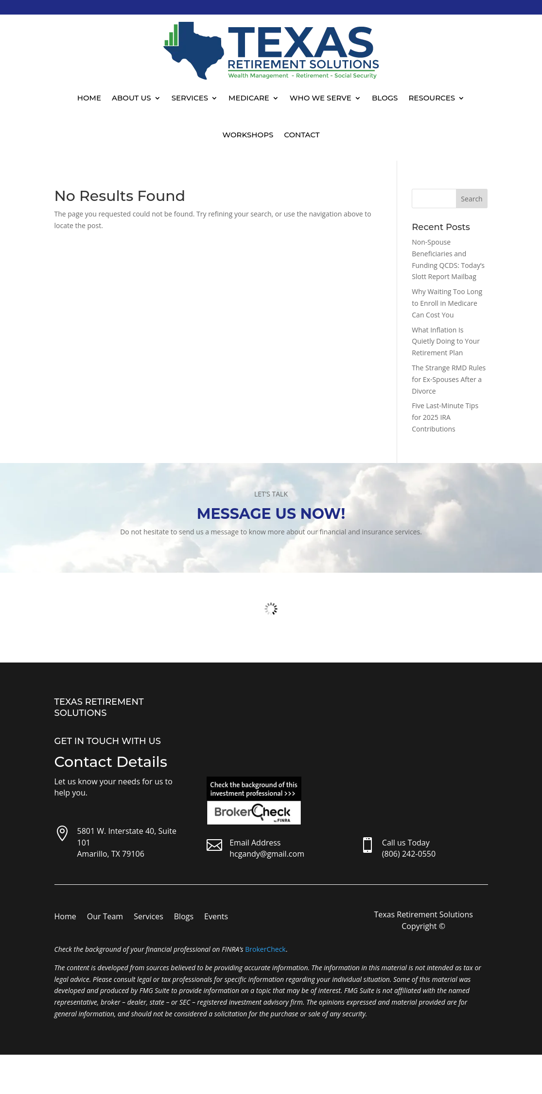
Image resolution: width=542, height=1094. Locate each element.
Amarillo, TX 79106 (110, 853)
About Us (131, 97)
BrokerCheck (265, 949)
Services (190, 97)
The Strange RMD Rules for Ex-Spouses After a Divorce (449, 379)
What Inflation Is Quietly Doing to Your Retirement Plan (446, 341)
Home (89, 97)
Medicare (248, 97)
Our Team (105, 917)
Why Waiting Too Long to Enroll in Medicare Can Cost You (447, 303)
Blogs (385, 97)
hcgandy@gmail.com (266, 853)
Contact (301, 134)
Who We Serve (320, 97)
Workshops (247, 134)
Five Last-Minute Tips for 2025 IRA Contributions (445, 417)
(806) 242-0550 (409, 853)
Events (216, 917)
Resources (431, 97)
